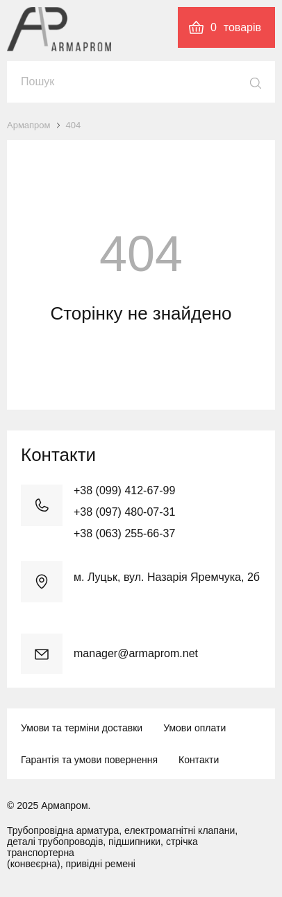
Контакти (199, 759)
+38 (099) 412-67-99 (124, 490)
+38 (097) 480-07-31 (124, 512)
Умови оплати (194, 727)
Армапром (29, 125)
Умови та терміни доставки (81, 727)
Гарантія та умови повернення (89, 759)
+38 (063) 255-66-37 (124, 533)
